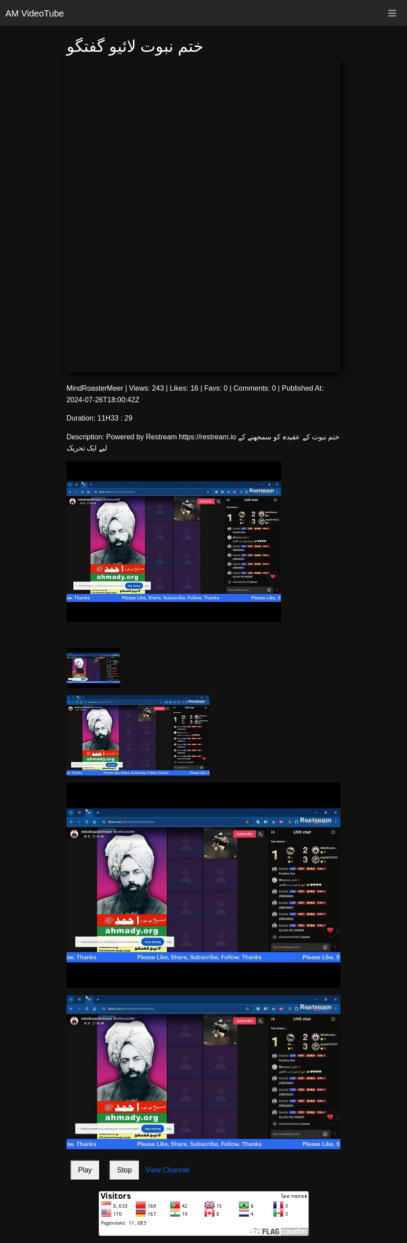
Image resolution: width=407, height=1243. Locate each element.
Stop (124, 1170)
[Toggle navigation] (392, 13)
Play (85, 1170)
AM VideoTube (34, 13)
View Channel (167, 1170)
